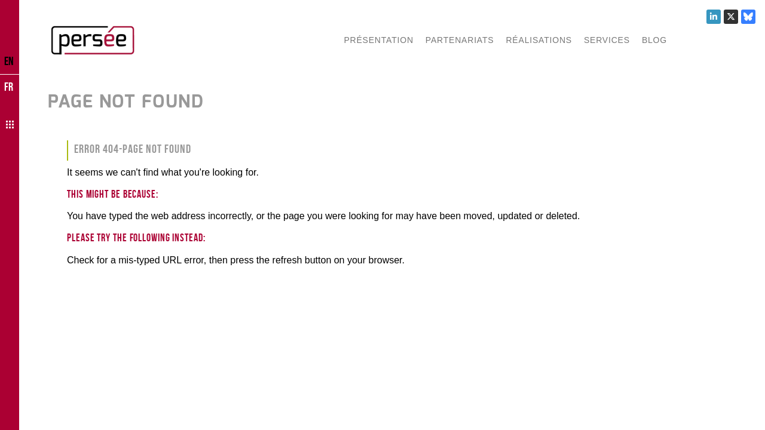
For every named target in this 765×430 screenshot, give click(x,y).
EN (9, 60)
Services (607, 40)
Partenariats (460, 40)
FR (8, 86)
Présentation (378, 40)
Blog (654, 40)
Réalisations (538, 40)
